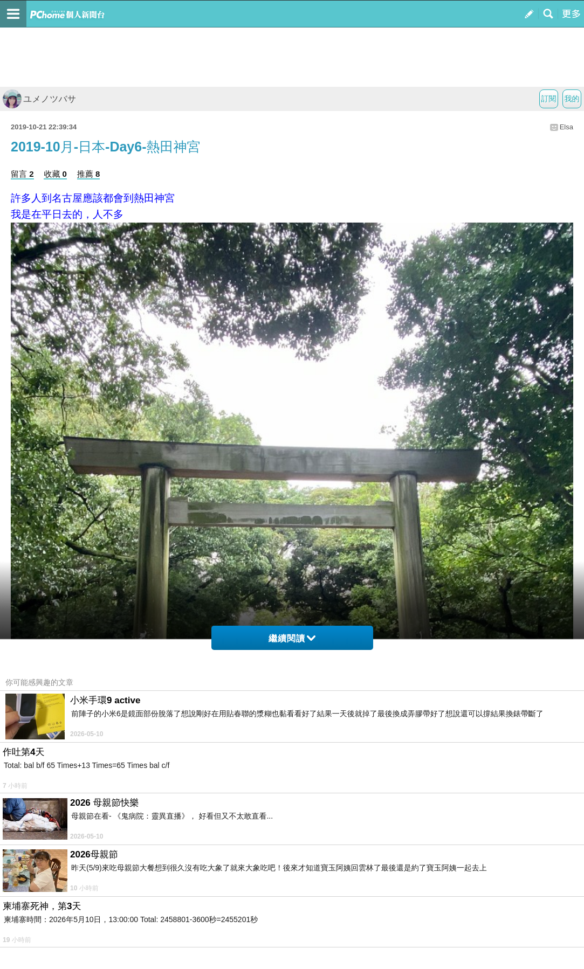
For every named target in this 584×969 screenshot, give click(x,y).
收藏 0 (55, 173)
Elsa (566, 127)
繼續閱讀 (292, 638)
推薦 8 (88, 173)
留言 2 (22, 173)
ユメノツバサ (39, 98)
